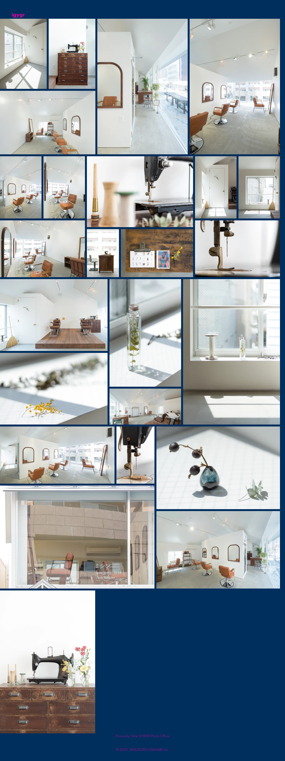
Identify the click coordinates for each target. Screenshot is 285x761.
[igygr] (30, 15)
